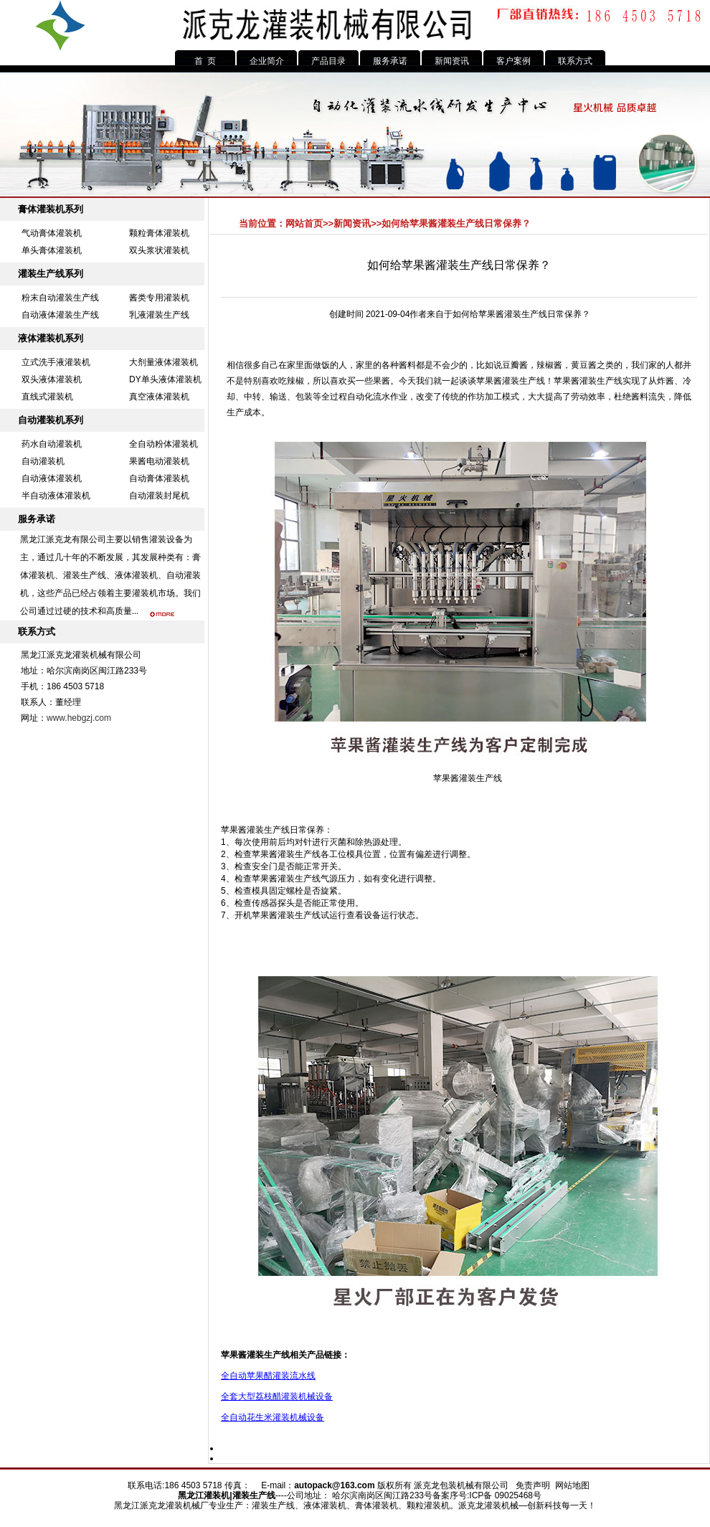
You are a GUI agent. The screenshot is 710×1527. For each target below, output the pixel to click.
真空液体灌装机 (159, 397)
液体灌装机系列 (50, 338)
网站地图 (572, 1485)
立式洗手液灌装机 (56, 362)
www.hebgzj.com (79, 718)
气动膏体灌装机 (52, 233)
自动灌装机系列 (50, 420)
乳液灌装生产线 (159, 315)
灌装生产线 (601, 381)
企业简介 (267, 61)
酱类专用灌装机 (159, 298)
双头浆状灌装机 (159, 250)
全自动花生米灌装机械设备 (272, 1417)
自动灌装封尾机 (159, 496)
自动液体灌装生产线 (60, 315)
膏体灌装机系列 (50, 209)
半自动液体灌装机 (56, 496)
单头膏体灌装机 (52, 250)
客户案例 (513, 61)
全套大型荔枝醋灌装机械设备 (277, 1396)
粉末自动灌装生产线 (60, 298)
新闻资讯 (452, 61)
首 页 (205, 61)
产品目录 (328, 61)
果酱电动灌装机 (159, 461)
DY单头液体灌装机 (165, 379)
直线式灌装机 (47, 397)
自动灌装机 (43, 461)
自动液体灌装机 (52, 478)
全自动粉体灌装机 (163, 444)
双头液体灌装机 (52, 379)
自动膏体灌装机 (159, 478)
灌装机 (216, 1495)
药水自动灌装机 (52, 444)
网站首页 (304, 223)
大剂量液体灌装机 (163, 362)
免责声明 (533, 1485)
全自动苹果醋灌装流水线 (268, 1376)
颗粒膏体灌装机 (159, 233)
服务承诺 (390, 61)
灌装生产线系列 (50, 273)
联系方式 (575, 61)
